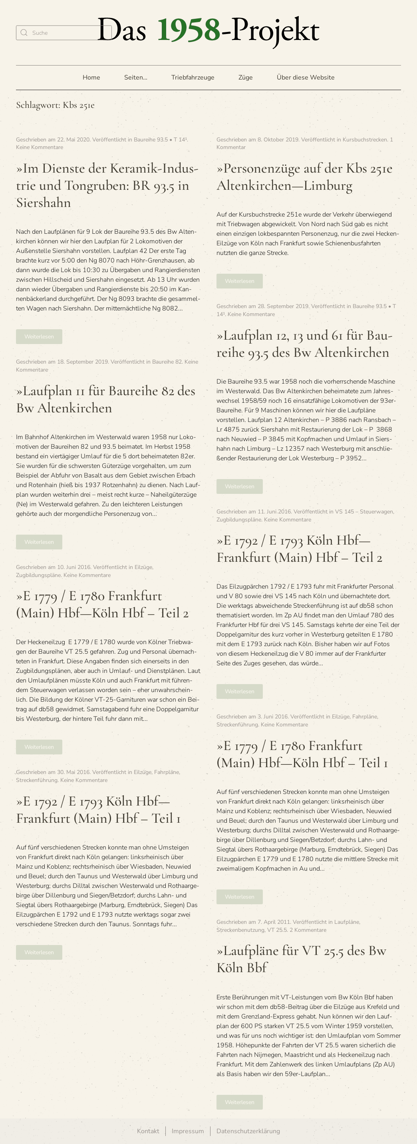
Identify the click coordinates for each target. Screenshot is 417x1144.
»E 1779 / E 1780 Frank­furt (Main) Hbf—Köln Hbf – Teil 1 (302, 754)
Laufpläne (346, 922)
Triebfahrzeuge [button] (192, 77)
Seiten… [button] (135, 77)
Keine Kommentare (39, 147)
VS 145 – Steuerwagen (364, 511)
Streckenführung (237, 724)
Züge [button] (245, 77)
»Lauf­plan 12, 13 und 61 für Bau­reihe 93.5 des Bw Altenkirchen (304, 343)
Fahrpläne (364, 716)
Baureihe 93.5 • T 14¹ (160, 139)
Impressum (188, 1131)
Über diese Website (306, 77)
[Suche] (64, 32)
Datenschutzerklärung (248, 1131)
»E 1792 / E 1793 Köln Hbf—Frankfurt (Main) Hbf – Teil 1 (98, 809)
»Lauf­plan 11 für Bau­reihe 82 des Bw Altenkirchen (105, 399)
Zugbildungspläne (238, 519)
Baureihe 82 (167, 362)
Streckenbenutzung (240, 930)
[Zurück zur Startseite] (208, 32)
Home (91, 77)
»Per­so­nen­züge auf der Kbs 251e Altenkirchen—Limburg (304, 176)
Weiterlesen (39, 336)
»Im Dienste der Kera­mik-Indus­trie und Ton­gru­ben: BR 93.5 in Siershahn (107, 185)
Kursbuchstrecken (365, 139)
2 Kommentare (308, 930)
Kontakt (148, 1131)
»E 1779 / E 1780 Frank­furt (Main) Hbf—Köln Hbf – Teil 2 (102, 604)
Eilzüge (143, 567)
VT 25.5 (277, 930)
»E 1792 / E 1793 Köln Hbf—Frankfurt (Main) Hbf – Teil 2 (299, 548)
